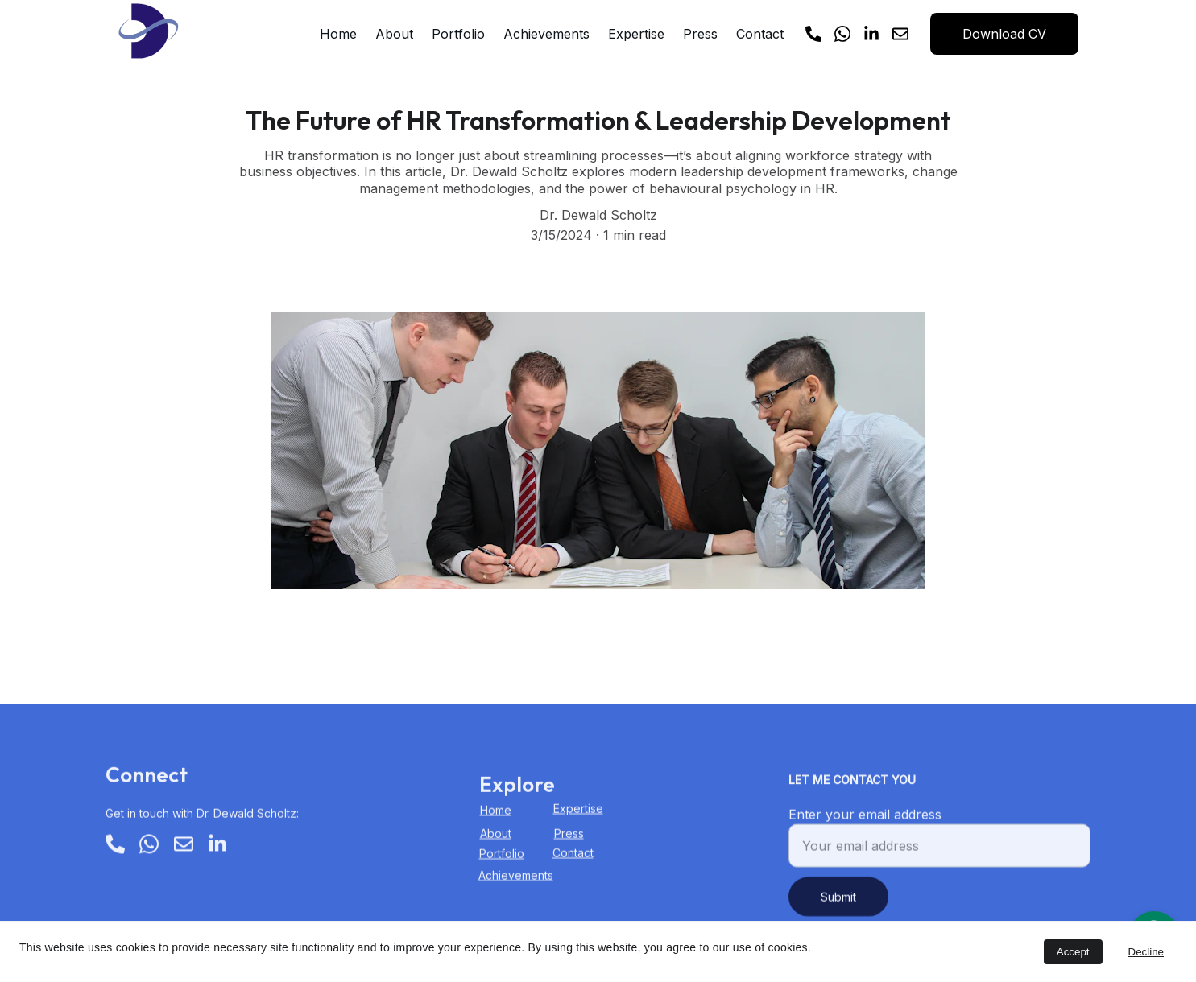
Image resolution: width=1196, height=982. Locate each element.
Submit (838, 905)
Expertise (636, 34)
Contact (760, 34)
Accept (1073, 952)
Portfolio (458, 34)
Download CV (1004, 34)
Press (700, 34)
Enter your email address (864, 823)
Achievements (546, 34)
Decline (1146, 952)
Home (338, 34)
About (394, 34)
